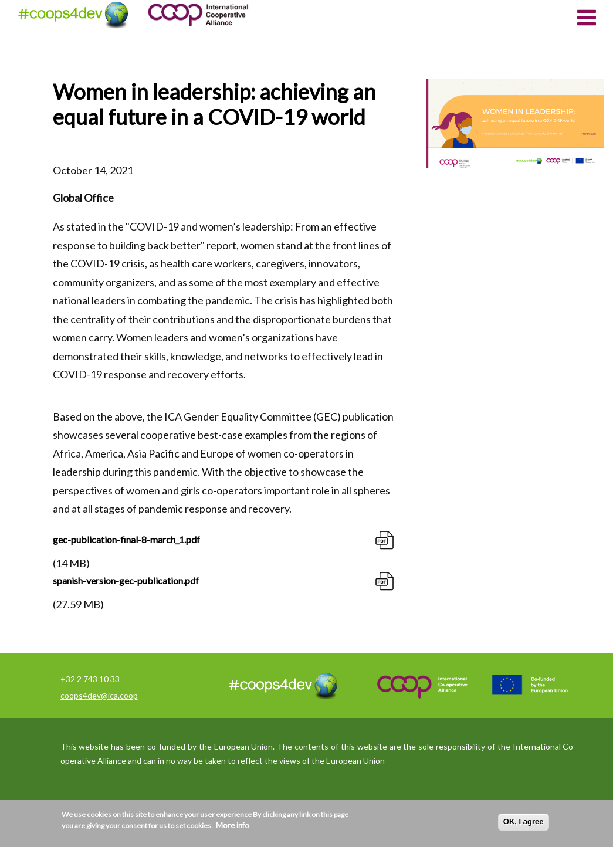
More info (232, 825)
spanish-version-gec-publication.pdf (126, 580)
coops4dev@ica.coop (99, 695)
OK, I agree (523, 821)
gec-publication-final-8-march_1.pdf (126, 539)
